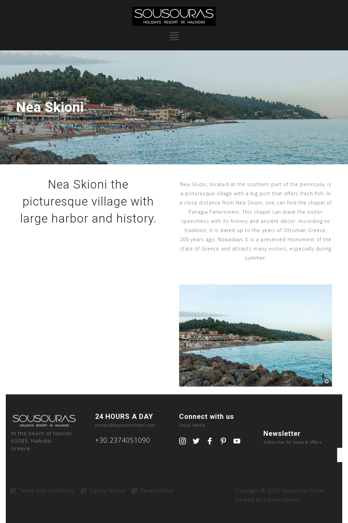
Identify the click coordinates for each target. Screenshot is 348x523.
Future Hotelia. (282, 499)
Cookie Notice (107, 490)
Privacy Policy (157, 490)
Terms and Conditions (47, 490)
